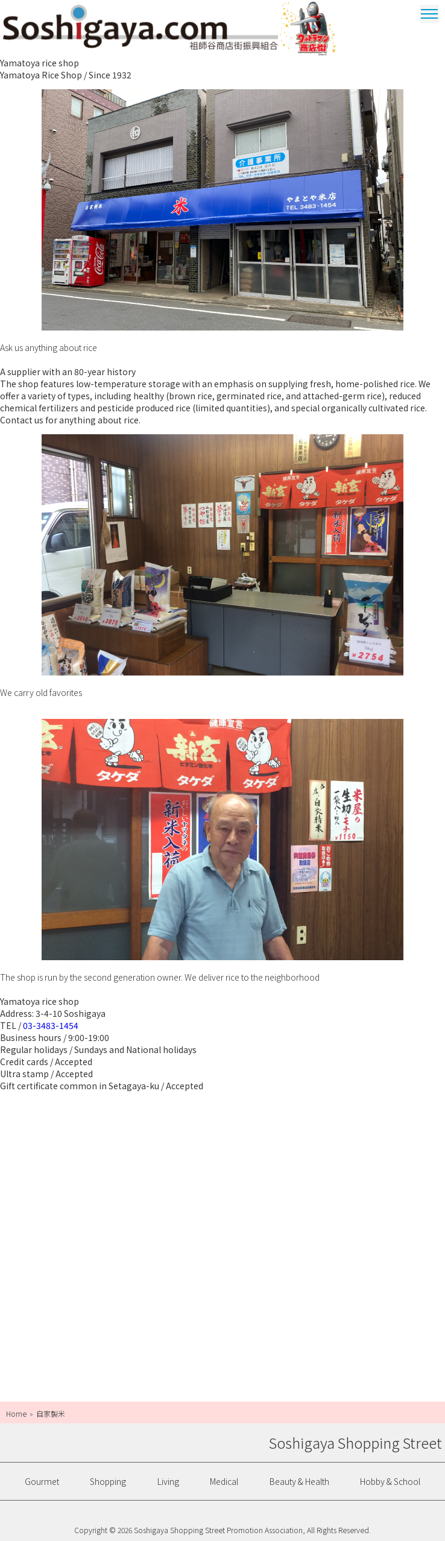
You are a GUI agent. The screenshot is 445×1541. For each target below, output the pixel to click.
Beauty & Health (299, 1481)
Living (168, 1481)
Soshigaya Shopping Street (140, 27)
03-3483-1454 (50, 1025)
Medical (224, 1481)
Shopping (108, 1481)
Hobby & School (390, 1481)
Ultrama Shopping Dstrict (309, 28)
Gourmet (42, 1481)
